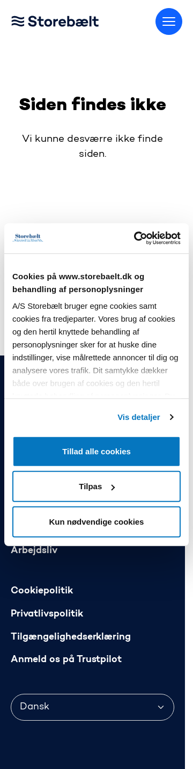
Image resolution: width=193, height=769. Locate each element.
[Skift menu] (168, 21)
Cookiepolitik (42, 591)
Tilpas (97, 486)
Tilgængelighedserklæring (71, 637)
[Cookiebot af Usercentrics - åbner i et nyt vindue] (136, 238)
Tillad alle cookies (96, 450)
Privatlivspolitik (47, 614)
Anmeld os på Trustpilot (66, 660)
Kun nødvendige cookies (96, 521)
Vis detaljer (138, 417)
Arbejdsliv (34, 551)
